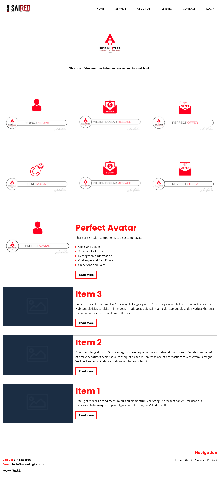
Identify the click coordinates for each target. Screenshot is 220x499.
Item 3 (88, 294)
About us (143, 8)
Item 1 (87, 391)
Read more (86, 275)
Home (100, 8)
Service (121, 8)
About (188, 460)
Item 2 (88, 342)
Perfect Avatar (105, 228)
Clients (166, 8)
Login (210, 8)
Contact (189, 8)
